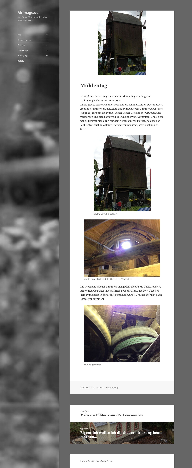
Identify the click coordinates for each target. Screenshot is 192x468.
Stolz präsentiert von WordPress (96, 461)
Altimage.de (28, 12)
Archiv (21, 60)
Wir (19, 34)
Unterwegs (23, 50)
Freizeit (21, 45)
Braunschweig (24, 40)
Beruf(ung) (23, 55)
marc (101, 387)
